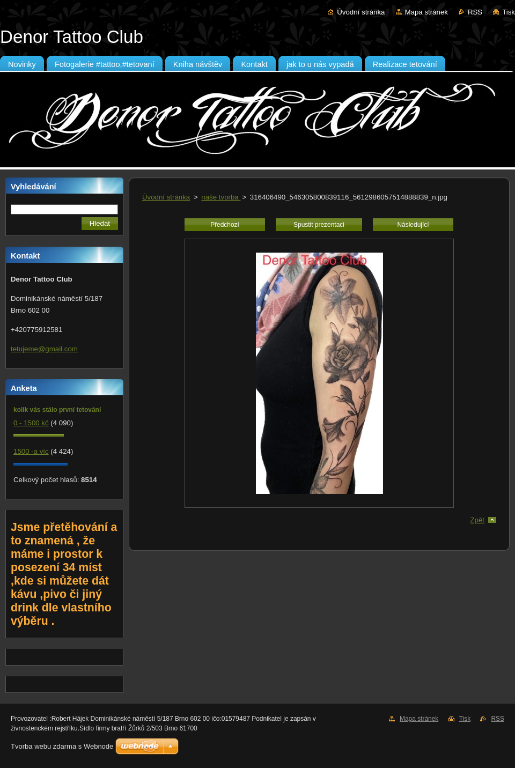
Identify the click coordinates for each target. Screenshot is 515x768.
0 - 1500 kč (31, 423)
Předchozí (224, 224)
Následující (413, 224)
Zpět (477, 520)
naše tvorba (220, 197)
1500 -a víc (31, 451)
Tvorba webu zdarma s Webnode (62, 746)
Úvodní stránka (361, 12)
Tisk (508, 12)
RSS (475, 12)
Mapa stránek (426, 12)
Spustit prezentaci (318, 224)
